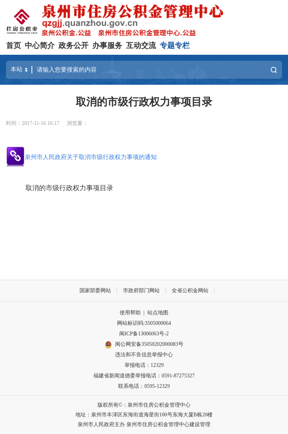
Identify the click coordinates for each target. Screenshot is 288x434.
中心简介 (40, 45)
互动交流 (141, 45)
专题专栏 (175, 45)
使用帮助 (130, 312)
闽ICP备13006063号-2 (143, 333)
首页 (13, 45)
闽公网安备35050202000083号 (144, 344)
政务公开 (73, 45)
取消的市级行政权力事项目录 (69, 188)
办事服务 (107, 45)
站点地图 (157, 312)
